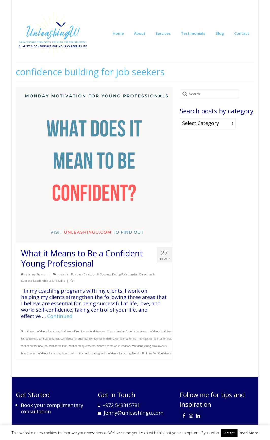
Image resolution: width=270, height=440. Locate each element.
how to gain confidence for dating (40, 353)
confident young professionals (149, 346)
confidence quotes (79, 346)
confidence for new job (34, 346)
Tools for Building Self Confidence (151, 353)
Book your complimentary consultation (52, 408)
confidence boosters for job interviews (124, 331)
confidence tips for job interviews (111, 346)
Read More (248, 432)
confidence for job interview (131, 338)
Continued (59, 316)
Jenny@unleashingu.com (130, 412)
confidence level (58, 346)
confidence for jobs (160, 338)
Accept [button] (229, 433)
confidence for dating (101, 338)
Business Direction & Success (91, 274)
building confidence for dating (41, 331)
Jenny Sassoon (37, 274)
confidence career (49, 338)
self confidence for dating (115, 353)
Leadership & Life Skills (49, 281)
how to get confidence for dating (81, 353)
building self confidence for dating (81, 331)
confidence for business (74, 338)
